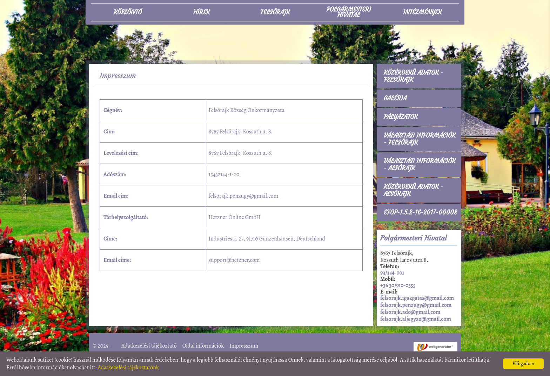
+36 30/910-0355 (398, 285)
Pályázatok (400, 117)
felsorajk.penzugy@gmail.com (243, 196)
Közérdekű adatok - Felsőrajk (413, 76)
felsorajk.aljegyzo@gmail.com (415, 319)
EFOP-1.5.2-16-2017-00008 (420, 212)
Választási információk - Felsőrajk (419, 139)
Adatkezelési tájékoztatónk (128, 367)
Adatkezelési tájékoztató (149, 346)
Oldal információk (203, 346)
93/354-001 (392, 273)
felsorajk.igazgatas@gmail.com (417, 298)
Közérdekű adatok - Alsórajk (413, 190)
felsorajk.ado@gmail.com (410, 312)
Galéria (395, 98)
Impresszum (244, 346)
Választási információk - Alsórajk (419, 164)
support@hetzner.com (234, 260)
